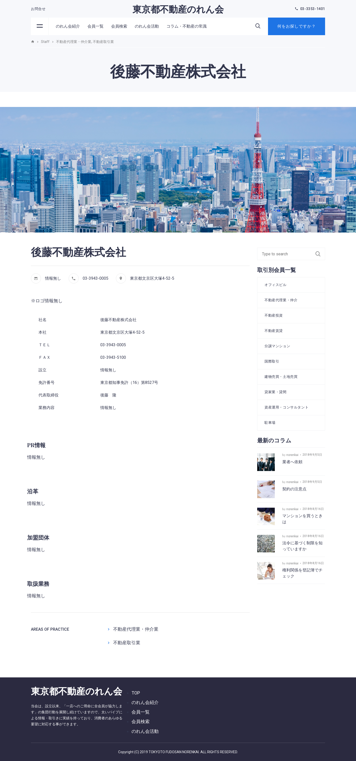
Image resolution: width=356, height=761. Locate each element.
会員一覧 (95, 26)
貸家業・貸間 (275, 392)
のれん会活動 (147, 26)
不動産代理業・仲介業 (135, 629)
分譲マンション (277, 346)
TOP (135, 692)
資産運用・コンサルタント (286, 407)
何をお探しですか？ (296, 26)
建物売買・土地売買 (280, 377)
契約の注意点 (294, 489)
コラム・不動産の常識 (186, 26)
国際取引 (271, 361)
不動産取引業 (126, 642)
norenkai (292, 455)
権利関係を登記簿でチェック (302, 573)
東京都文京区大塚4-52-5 (152, 278)
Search (320, 254)
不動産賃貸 (273, 331)
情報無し (53, 278)
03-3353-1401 (312, 9)
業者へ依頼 (292, 461)
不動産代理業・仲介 (280, 300)
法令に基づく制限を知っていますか (302, 546)
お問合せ (38, 9)
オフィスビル (275, 285)
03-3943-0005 (95, 278)
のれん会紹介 (68, 26)
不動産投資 (273, 315)
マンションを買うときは (302, 518)
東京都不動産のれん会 (178, 9)
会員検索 (119, 26)
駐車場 (270, 423)
